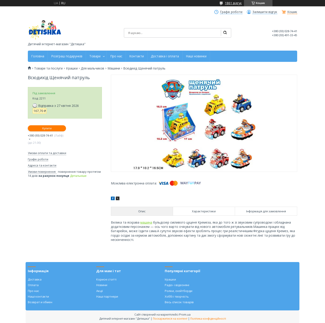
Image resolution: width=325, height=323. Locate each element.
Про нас (116, 56)
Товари (95, 56)
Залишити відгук (265, 12)
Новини (101, 285)
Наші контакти (38, 296)
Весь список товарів (179, 302)
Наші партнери (107, 296)
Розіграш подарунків (66, 56)
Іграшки (72, 68)
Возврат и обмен (40, 302)
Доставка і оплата (165, 56)
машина (146, 222)
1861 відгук (233, 3)
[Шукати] (225, 33)
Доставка (35, 279)
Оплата (33, 285)
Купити (47, 128)
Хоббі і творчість (177, 296)
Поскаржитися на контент (170, 319)
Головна (37, 56)
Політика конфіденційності (208, 319)
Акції (99, 291)
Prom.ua (185, 314)
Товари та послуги (48, 68)
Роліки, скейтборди (178, 291)
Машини (114, 68)
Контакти (136, 56)
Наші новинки (196, 56)
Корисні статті (106, 279)
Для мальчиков (92, 68)
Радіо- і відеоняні (177, 285)
